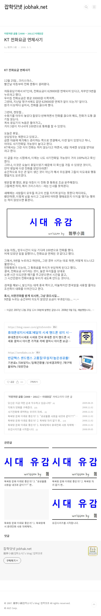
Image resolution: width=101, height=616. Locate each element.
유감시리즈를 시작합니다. (21, 429)
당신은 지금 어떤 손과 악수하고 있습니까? (29, 403)
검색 (86, 7)
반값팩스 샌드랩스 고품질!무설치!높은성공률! (38, 358)
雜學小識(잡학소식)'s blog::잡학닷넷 (23, 553)
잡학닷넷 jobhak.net (25, 7)
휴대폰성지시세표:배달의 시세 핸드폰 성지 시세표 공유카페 (40, 332)
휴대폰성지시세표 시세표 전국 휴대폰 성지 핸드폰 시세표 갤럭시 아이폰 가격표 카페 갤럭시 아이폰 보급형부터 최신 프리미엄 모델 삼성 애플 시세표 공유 (39, 339)
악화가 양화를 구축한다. (20, 407)
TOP (94, 604)
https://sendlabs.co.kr (21, 352)
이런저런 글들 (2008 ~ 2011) (24, 396)
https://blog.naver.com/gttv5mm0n (29, 327)
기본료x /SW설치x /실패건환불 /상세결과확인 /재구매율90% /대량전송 (40, 364)
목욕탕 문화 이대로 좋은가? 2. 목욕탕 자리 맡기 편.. (34, 420)
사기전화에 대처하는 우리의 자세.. (25, 411)
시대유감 (46, 396)
